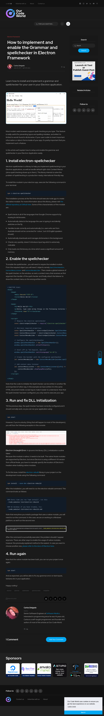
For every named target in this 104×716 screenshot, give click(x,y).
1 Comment (12, 639)
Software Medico (53, 613)
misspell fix (46, 590)
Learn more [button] (72, 706)
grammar (17, 590)
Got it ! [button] (83, 712)
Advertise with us (21, 3)
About (32, 3)
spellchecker (25, 590)
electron (9, 590)
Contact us (41, 3)
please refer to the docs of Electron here (38, 546)
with (9, 3)
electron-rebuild (32, 472)
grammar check (36, 590)
